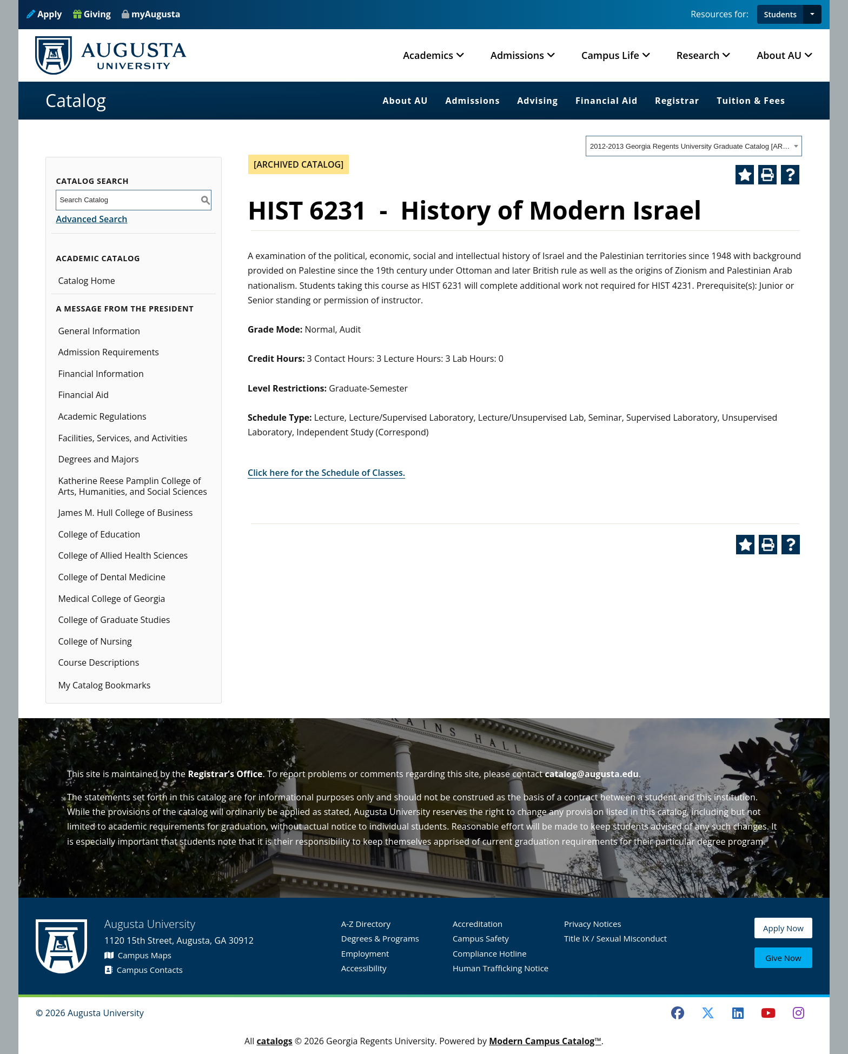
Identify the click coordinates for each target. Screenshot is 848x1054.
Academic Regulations (102, 416)
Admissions (472, 101)
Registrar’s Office (225, 774)
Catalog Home (86, 281)
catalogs (274, 1041)
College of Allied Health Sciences (123, 555)
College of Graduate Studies (114, 620)
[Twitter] (708, 1013)
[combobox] (694, 146)
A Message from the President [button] (125, 308)
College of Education (99, 534)
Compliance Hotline (490, 953)
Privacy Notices (592, 923)
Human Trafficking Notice (500, 968)
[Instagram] (798, 1013)
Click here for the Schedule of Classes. (326, 473)
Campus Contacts (143, 969)
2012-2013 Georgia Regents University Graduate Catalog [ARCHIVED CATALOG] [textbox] (690, 146)
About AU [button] (779, 55)
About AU (405, 101)
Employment (365, 953)
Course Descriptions (98, 662)
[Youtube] (768, 1013)
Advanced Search (91, 219)
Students (780, 14)
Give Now (783, 958)
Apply (44, 14)
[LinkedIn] (738, 1013)
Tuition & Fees (751, 101)
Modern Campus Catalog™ (545, 1041)
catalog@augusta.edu (592, 774)
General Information (99, 331)
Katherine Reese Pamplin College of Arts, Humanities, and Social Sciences (132, 486)
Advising (537, 101)
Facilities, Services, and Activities (122, 438)
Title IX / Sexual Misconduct (615, 938)
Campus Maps (137, 955)
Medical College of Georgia (111, 599)
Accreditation (477, 923)
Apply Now (783, 933)
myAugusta (155, 14)
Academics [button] (428, 55)
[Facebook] (677, 1013)
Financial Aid (606, 101)
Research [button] (698, 55)
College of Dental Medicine (111, 577)
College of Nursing (94, 641)
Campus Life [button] (610, 55)
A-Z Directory (365, 923)
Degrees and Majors (98, 459)
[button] (812, 14)
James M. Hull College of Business (125, 513)
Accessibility (364, 968)
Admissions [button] (517, 55)
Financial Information (100, 374)
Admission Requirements (108, 352)
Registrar (677, 101)
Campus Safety (481, 938)
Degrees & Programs (380, 938)
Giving (92, 14)
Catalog (75, 100)
